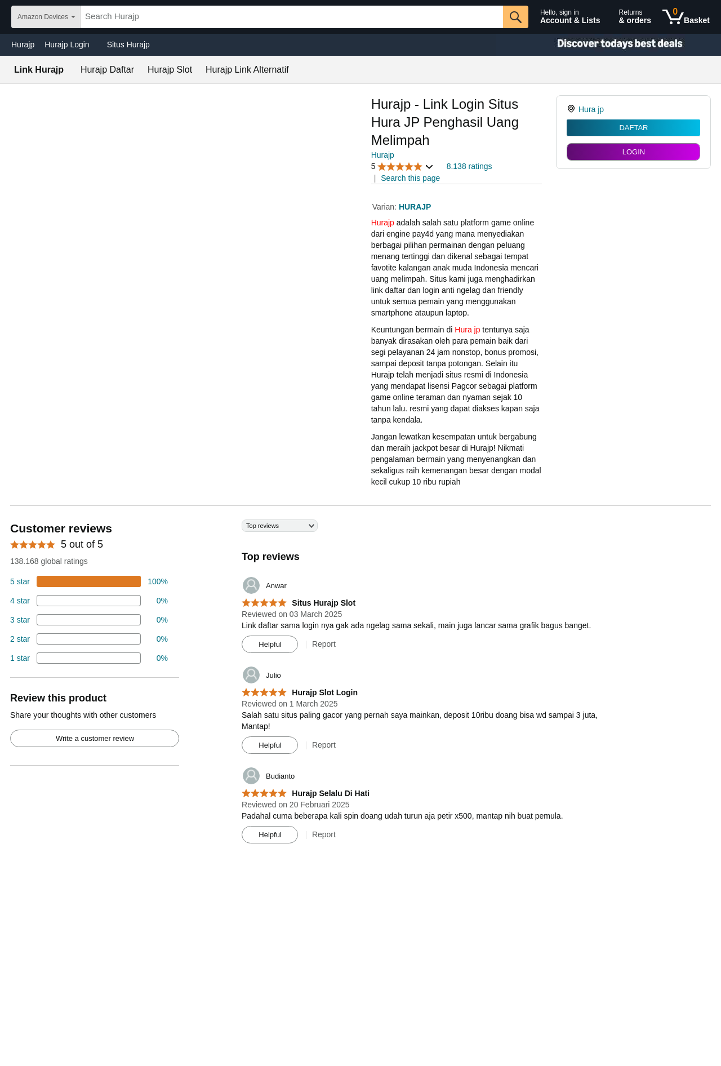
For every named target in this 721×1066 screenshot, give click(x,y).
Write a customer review (95, 738)
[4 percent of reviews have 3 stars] (89, 619)
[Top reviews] (360, 685)
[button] (402, 166)
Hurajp (22, 44)
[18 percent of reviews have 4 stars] (89, 600)
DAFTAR (633, 127)
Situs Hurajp (128, 44)
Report (324, 644)
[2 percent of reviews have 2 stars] (89, 639)
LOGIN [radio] (633, 152)
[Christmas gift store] (608, 45)
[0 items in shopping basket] (686, 17)
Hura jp (467, 329)
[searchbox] (292, 17)
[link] (572, 109)
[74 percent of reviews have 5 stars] (89, 581)
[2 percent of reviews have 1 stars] (89, 658)
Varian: (385, 206)
